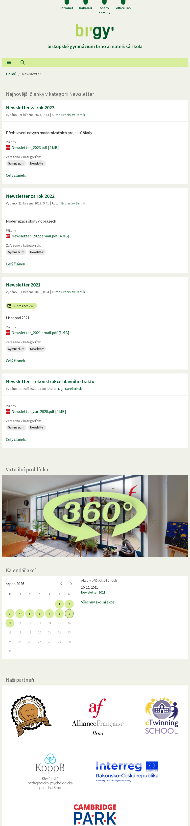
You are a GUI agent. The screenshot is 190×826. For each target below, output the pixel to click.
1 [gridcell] (59, 604)
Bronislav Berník (73, 115)
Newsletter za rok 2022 (30, 196)
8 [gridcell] (59, 613)
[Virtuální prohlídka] (95, 516)
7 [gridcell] (49, 613)
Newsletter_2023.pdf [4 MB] (32, 147)
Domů (11, 73)
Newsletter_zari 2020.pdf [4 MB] (35, 411)
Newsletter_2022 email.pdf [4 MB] (37, 236)
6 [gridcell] (39, 613)
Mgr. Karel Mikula (70, 388)
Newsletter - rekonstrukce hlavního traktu (50, 381)
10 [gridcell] (9, 623)
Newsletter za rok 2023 (30, 107)
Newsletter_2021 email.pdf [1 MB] (37, 333)
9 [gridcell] (69, 613)
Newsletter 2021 (23, 285)
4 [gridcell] (20, 613)
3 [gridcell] (10, 613)
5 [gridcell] (29, 613)
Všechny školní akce (97, 601)
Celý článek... (16, 175)
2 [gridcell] (69, 604)
